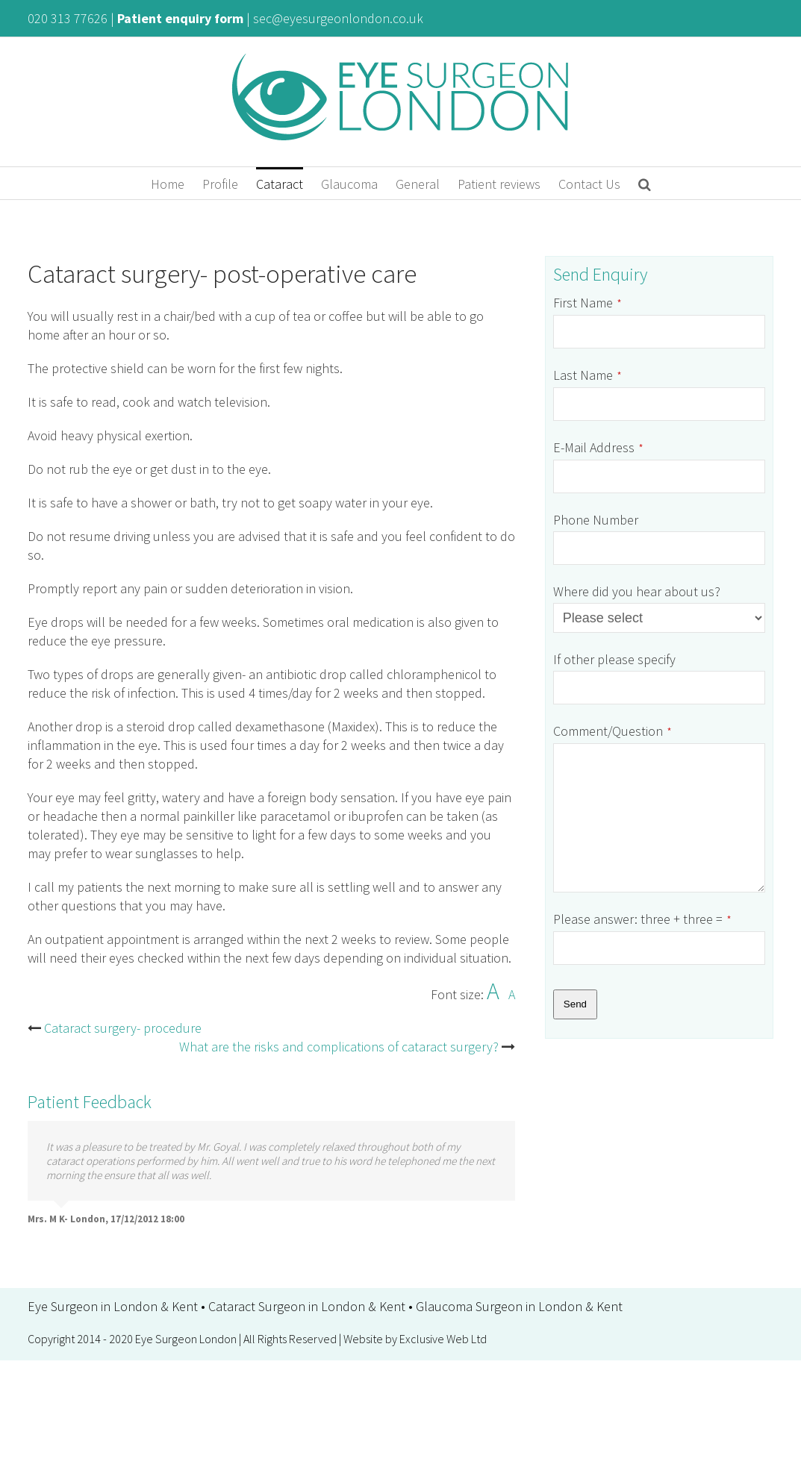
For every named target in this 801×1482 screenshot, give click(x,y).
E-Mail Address (598, 447)
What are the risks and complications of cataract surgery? (339, 1046)
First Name (587, 302)
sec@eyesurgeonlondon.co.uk (338, 18)
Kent (185, 1306)
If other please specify (614, 659)
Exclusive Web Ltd (443, 1338)
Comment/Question (612, 731)
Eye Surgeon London (186, 1338)
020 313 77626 (67, 18)
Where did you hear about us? (636, 591)
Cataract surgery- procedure (123, 1028)
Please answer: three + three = (642, 919)
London (135, 1306)
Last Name (587, 375)
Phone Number (595, 519)
